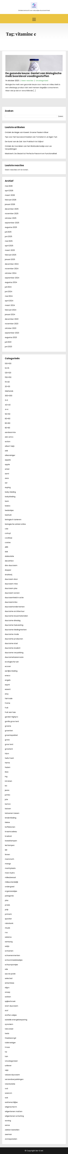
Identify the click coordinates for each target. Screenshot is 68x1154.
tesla (7, 1033)
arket (7, 469)
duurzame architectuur (15, 611)
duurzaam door (11, 579)
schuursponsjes (11, 964)
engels (7, 680)
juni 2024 (8, 291)
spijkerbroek (10, 1001)
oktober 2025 (10, 218)
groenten (9, 730)
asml (7, 473)
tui (6, 1052)
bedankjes (9, 510)
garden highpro (11, 717)
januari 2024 (10, 314)
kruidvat (8, 836)
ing (6, 776)
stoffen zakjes (11, 1015)
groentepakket (11, 735)
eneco (7, 675)
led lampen (9, 845)
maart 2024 (10, 305)
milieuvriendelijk (11, 882)
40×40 (7, 405)
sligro (7, 987)
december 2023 (11, 319)
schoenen (9, 951)
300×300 (8, 395)
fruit (6, 707)
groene (8, 726)
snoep (7, 992)
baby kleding (10, 492)
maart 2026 (10, 195)
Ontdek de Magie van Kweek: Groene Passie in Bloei (26, 132)
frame (7, 703)
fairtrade (8, 698)
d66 (6, 547)
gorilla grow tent (12, 721)
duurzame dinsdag (12, 620)
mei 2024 (9, 296)
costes (8, 542)
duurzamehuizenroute (14, 657)
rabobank (9, 923)
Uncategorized (42, 80)
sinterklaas (9, 983)
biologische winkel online (15, 524)
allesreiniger (10, 455)
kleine (7, 822)
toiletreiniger (10, 1042)
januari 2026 (10, 204)
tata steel (9, 1029)
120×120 (8, 372)
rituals (7, 928)
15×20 (7, 382)
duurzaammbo (11, 602)
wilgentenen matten (13, 1111)
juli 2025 (8, 232)
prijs (6, 909)
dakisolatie (9, 556)
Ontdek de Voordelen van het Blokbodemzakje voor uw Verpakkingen (28, 147)
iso (6, 785)
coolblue (8, 538)
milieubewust (10, 877)
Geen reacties (27, 80)
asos (7, 478)
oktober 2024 (10, 273)
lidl (6, 850)
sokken (8, 996)
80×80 (7, 423)
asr (6, 483)
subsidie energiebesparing (16, 1019)
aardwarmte (10, 432)
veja (6, 1070)
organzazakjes (11, 891)
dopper (8, 570)
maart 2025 (10, 250)
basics (7, 506)
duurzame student (12, 648)
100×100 (8, 363)
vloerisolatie (10, 1084)
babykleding (10, 496)
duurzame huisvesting (14, 625)
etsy (7, 694)
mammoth (9, 859)
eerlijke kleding (11, 671)
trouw (7, 1047)
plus (6, 900)
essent (8, 689)
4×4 (6, 409)
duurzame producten (14, 639)
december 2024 (12, 264)
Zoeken (9, 111)
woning (8, 1120)
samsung (9, 941)
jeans (7, 790)
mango (8, 863)
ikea (6, 772)
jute (6, 799)
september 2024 (12, 278)
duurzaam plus (11, 588)
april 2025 (9, 245)
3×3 (6, 400)
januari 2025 (10, 259)
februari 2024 (10, 310)
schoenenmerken (12, 955)
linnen (7, 854)
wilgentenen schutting (14, 1116)
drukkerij (8, 574)
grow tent (9, 744)
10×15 (7, 368)
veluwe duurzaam (12, 1074)
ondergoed (9, 886)
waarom (8, 1093)
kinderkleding (10, 818)
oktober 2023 (10, 328)
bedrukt (8, 515)
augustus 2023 (11, 337)
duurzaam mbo (11, 584)
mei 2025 (9, 241)
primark (8, 914)
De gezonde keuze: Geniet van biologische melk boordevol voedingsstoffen (33, 74)
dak (6, 551)
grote (7, 740)
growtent (9, 749)
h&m (7, 753)
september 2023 (12, 333)
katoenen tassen (12, 813)
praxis (7, 905)
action (7, 441)
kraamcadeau (11, 831)
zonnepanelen (11, 1139)
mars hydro (10, 873)
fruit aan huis (10, 712)
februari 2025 (10, 255)
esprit (7, 684)
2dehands (9, 391)
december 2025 (11, 209)
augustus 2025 (11, 227)
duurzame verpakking (14, 652)
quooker (8, 918)
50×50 (7, 414)
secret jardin (10, 974)
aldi (6, 450)
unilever (8, 1065)
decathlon (9, 561)
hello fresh (9, 758)
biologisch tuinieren (13, 519)
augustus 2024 (11, 282)
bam (7, 501)
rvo (6, 932)
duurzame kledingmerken (16, 629)
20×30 (7, 386)
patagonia (9, 896)
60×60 (7, 418)
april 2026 (9, 190)
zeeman (8, 1134)
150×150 (8, 377)
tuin (6, 1056)
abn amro (9, 437)
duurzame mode (12, 634)
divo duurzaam (11, 565)
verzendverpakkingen (14, 1079)
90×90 (7, 428)
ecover (8, 666)
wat (6, 1097)
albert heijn (9, 446)
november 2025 (11, 213)
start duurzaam (11, 1006)
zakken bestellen (12, 1130)
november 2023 (11, 323)
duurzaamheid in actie (14, 597)
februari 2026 (10, 200)
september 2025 (12, 222)
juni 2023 (8, 346)
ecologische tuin (12, 662)
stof (6, 1010)
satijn (7, 946)
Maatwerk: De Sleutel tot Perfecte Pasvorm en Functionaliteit (31, 153)
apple (7, 464)
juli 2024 (8, 287)
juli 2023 (8, 342)
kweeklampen (11, 840)
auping (8, 487)
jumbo (7, 795)
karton (8, 804)
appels (8, 460)
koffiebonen (10, 827)
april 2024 (9, 300)
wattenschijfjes (11, 1102)
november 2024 (11, 268)
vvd (6, 1088)
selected (8, 978)
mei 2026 (9, 186)
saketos (8, 937)
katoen (8, 808)
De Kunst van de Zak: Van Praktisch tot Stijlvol (24, 141)
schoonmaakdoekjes (13, 960)
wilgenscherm (11, 1107)
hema (7, 762)
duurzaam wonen (12, 593)
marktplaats (10, 868)
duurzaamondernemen (15, 606)
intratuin (8, 781)
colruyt (8, 533)
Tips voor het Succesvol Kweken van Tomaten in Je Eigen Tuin (31, 137)
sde (6, 969)
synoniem (9, 1024)
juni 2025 (8, 236)
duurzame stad (11, 643)
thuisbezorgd (10, 1038)
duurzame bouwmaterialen (16, 616)
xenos (7, 1125)
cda (6, 528)
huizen (7, 767)
